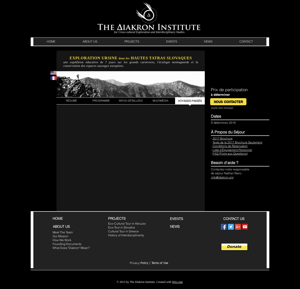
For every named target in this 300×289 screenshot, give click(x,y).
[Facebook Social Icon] (224, 227)
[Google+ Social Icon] (238, 227)
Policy (139, 263)
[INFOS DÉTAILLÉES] (131, 101)
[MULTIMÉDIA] (160, 101)
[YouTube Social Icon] (245, 227)
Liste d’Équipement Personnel (232, 150)
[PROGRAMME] (101, 101)
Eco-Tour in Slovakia (121, 227)
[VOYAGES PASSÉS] (190, 101)
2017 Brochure (223, 138)
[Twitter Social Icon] (231, 227)
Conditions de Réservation (230, 146)
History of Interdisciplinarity (126, 235)
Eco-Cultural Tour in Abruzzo (127, 223)
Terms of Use (159, 263)
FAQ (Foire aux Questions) (230, 153)
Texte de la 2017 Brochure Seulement (237, 142)
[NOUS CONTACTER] (228, 101)
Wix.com (177, 282)
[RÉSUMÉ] (71, 101)
